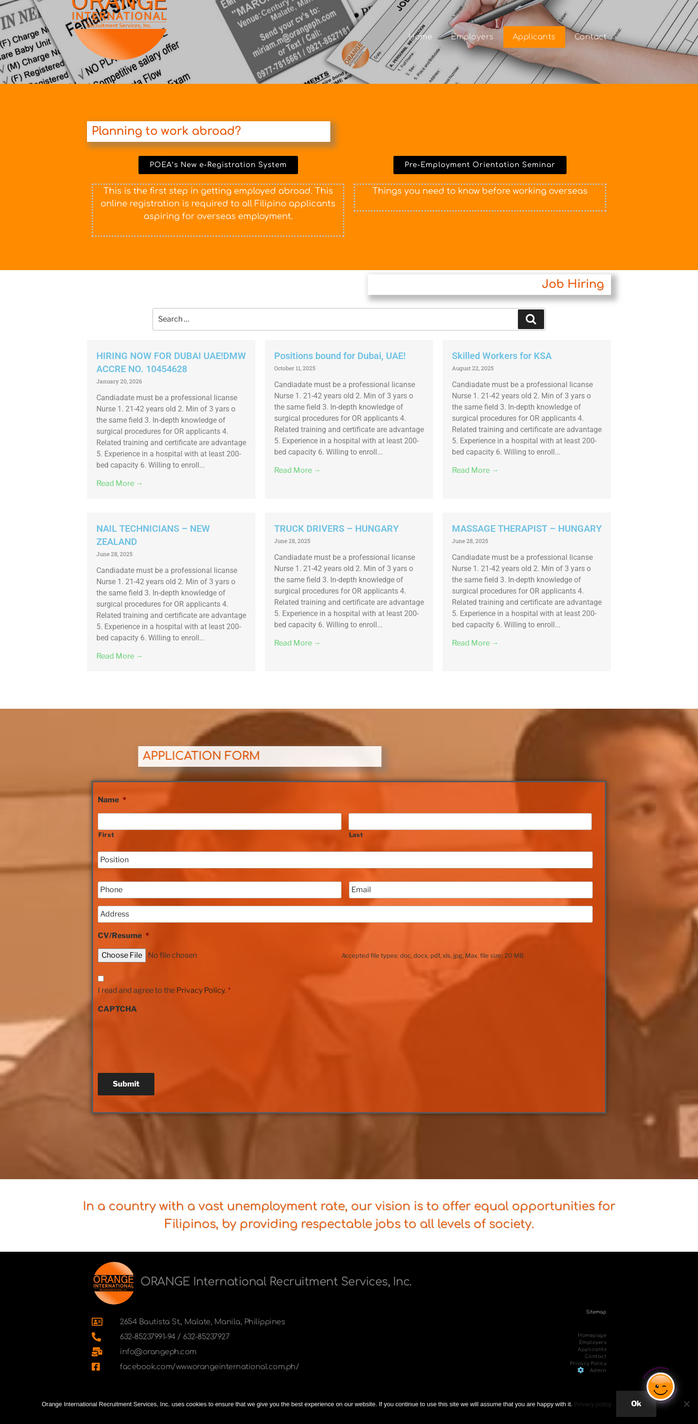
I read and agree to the (164, 990)
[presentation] (169, 1039)
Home (420, 37)
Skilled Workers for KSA (502, 355)
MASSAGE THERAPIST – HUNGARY (527, 528)
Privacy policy (592, 1404)
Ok (636, 1403)
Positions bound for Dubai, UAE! (340, 355)
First (106, 834)
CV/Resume (123, 935)
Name (112, 799)
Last (356, 834)
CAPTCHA (117, 1009)
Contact (590, 37)
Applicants (534, 37)
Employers (472, 37)
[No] (686, 1404)
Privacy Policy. (201, 990)
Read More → (119, 483)
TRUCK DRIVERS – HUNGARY (336, 528)
